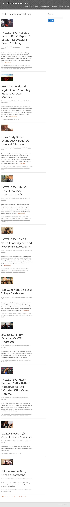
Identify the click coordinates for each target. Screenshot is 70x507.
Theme (60, 504)
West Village (26, 168)
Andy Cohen (6, 166)
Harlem (7, 67)
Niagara (16, 315)
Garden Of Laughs (27, 65)
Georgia (3, 67)
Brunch (14, 166)
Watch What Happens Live (17, 168)
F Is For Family (28, 414)
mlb (7, 315)
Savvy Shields (27, 220)
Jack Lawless (13, 270)
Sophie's (20, 315)
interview (3, 48)
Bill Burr (13, 414)
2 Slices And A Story (11, 360)
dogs (18, 166)
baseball (10, 313)
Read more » (8, 62)
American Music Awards (12, 216)
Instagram (6, 119)
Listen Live (54, 6)
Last (25, 497)
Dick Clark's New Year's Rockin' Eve (15, 218)
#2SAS (5, 360)
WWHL (3, 169)
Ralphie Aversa (16, 47)
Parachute (25, 360)
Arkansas (21, 216)
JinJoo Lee (18, 270)
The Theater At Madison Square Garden (10, 68)
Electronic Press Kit (45, 6)
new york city (21, 67)
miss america (7, 220)
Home (26, 6)
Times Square (4, 221)
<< (3, 496)
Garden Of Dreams (18, 65)
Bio (31, 6)
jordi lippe (21, 166)
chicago (14, 313)
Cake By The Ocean (8, 268)
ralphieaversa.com (15, 3)
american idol (7, 414)
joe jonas (23, 270)
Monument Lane (28, 166)
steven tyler (18, 453)
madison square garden (21, 489)
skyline (17, 119)
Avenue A (6, 313)
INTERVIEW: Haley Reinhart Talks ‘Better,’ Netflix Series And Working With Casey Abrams (15, 386)
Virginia (3, 362)
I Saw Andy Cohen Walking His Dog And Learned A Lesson (15, 141)
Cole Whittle (16, 268)
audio (27, 47)
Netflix (9, 415)
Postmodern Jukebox (23, 415)
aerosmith (6, 453)
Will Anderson (9, 362)
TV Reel (67, 6)
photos (29, 101)
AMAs (5, 216)
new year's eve (13, 220)
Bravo (11, 166)
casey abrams (18, 414)
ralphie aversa (4, 102)
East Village (22, 313)
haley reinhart (4, 415)
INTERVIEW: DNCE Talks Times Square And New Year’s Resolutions (16, 243)
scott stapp (8, 491)
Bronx (5, 65)
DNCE (8, 270)
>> (21, 496)
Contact (36, 6)
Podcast (61, 6)
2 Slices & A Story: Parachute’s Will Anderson (12, 338)
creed (14, 489)
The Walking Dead (24, 68)
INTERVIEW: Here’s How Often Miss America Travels (14, 191)
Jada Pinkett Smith (13, 67)
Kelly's (26, 313)
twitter (9, 168)
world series (25, 315)
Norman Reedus (28, 67)
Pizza (29, 360)
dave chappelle (10, 65)
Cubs (18, 313)
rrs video (3, 252)
